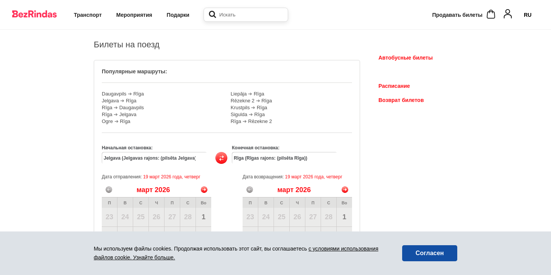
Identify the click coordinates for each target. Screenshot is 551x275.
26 (156, 217)
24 (125, 217)
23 (109, 217)
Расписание (394, 86)
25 (141, 217)
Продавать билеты (457, 15)
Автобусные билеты (405, 58)
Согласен (430, 253)
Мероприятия (134, 15)
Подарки (178, 15)
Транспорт (88, 15)
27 (172, 217)
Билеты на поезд (401, 72)
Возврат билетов (401, 100)
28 (188, 217)
